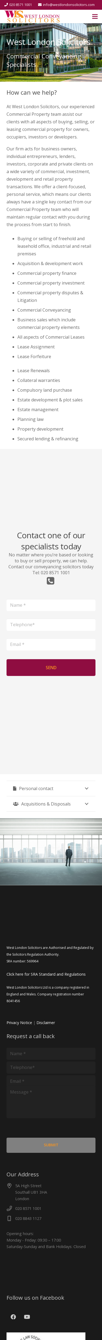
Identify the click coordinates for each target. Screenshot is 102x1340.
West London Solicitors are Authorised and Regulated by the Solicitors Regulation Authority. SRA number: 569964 (50, 954)
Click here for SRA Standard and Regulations (46, 974)
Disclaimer (45, 1022)
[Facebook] (13, 1317)
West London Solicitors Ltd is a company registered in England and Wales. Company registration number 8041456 (48, 994)
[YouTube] (27, 1317)
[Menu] (95, 16)
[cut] (32, 17)
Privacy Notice (19, 1022)
